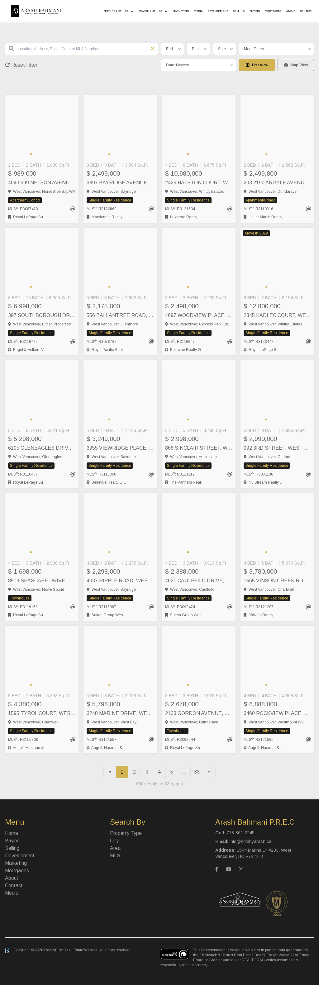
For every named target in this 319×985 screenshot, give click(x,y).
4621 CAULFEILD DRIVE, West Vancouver (198, 580)
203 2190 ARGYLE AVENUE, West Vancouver (277, 182)
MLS (115, 855)
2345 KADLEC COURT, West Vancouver (277, 315)
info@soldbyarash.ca (250, 841)
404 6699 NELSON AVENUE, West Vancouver (41, 182)
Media (198, 11)
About (290, 11)
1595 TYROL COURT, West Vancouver (41, 713)
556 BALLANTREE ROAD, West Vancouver (120, 315)
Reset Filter (21, 65)
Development (217, 11)
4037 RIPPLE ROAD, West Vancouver (120, 580)
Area (115, 848)
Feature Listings (115, 11)
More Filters (254, 49)
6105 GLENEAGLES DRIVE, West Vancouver (41, 448)
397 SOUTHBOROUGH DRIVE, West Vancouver (41, 315)
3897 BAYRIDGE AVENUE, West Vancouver (120, 182)
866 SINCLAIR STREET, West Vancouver (198, 448)
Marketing (181, 11)
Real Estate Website (81, 950)
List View (257, 65)
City (114, 840)
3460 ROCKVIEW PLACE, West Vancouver (277, 713)
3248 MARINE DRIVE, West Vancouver (120, 713)
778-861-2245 (240, 832)
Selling (239, 11)
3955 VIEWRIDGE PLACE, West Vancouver (120, 448)
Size (222, 49)
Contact (306, 11)
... (184, 771)
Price (196, 49)
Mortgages (273, 11)
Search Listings (150, 11)
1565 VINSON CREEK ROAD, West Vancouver (277, 580)
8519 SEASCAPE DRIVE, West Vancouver (41, 580)
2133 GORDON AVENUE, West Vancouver (198, 713)
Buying (255, 11)
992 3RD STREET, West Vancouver (277, 448)
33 (197, 771)
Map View (296, 65)
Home (11, 833)
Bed (169, 49)
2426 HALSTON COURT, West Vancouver (198, 182)
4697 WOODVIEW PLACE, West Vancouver (198, 315)
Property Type (126, 833)
